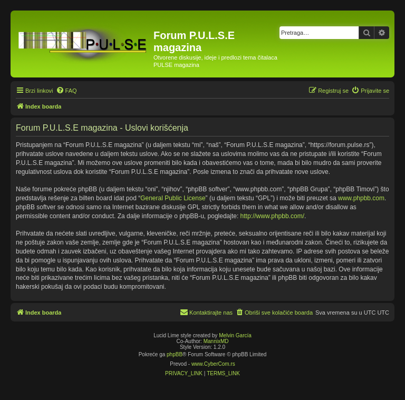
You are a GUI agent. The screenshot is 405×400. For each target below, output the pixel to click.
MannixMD (216, 341)
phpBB (174, 354)
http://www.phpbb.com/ (272, 216)
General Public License (172, 198)
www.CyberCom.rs (213, 364)
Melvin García (235, 335)
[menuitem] (66, 90)
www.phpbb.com (361, 198)
